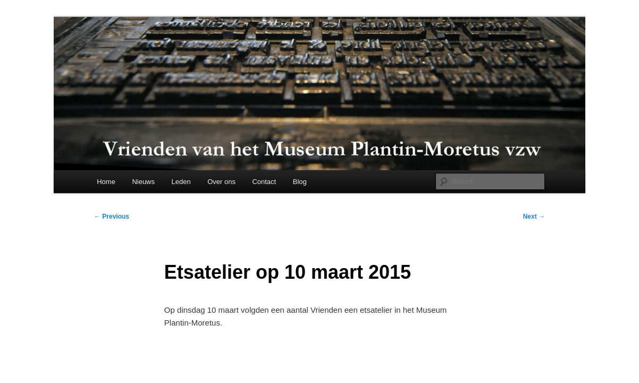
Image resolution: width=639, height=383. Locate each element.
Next (534, 216)
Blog (300, 182)
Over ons (221, 182)
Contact (264, 182)
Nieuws (143, 182)
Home (106, 182)
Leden (181, 182)
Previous (111, 216)
